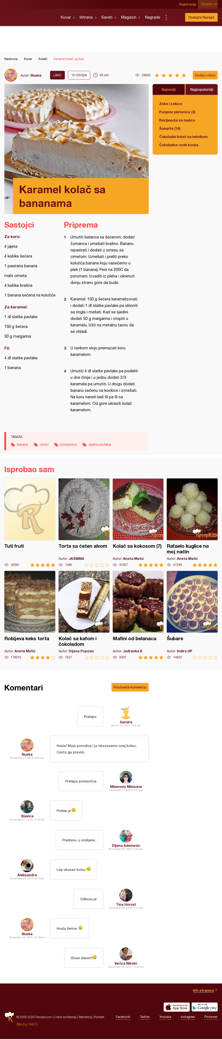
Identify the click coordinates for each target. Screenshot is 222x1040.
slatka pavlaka (99, 444)
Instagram (188, 1018)
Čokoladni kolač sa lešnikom (183, 136)
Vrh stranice (203, 991)
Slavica (27, 817)
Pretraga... (175, 17)
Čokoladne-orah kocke (178, 145)
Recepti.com (29, 15)
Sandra (126, 722)
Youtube (165, 1018)
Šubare (192, 615)
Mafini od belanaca (138, 615)
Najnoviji (169, 89)
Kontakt (99, 1018)
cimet (44, 444)
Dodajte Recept (201, 17)
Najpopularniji (201, 89)
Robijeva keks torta (29, 615)
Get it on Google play (205, 1007)
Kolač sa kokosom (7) (138, 522)
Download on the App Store (177, 1007)
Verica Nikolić (125, 964)
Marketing (85, 1018)
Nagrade (152, 17)
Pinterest (211, 1018)
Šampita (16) (169, 128)
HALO (33, 1025)
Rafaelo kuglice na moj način (192, 522)
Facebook (123, 1018)
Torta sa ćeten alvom (84, 522)
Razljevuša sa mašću (177, 120)
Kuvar (66, 17)
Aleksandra (27, 876)
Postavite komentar (130, 687)
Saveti (107, 17)
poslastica (68, 444)
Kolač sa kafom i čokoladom (84, 615)
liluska (36, 75)
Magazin (128, 17)
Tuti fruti (29, 522)
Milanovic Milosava (126, 787)
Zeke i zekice (170, 104)
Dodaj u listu (205, 75)
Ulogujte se (209, 4)
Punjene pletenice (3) (177, 112)
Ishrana (86, 17)
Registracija (188, 4)
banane (22, 444)
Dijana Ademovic (126, 846)
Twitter (145, 1018)
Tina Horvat (126, 905)
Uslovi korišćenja (65, 1018)
